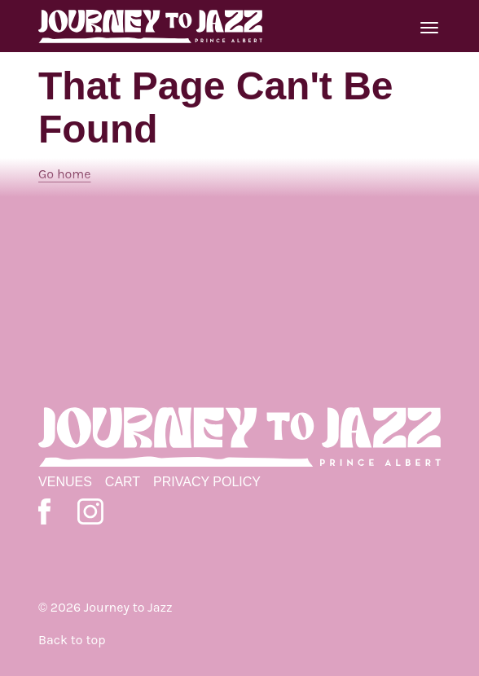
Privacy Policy (207, 482)
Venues (65, 482)
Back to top (72, 639)
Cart (122, 482)
